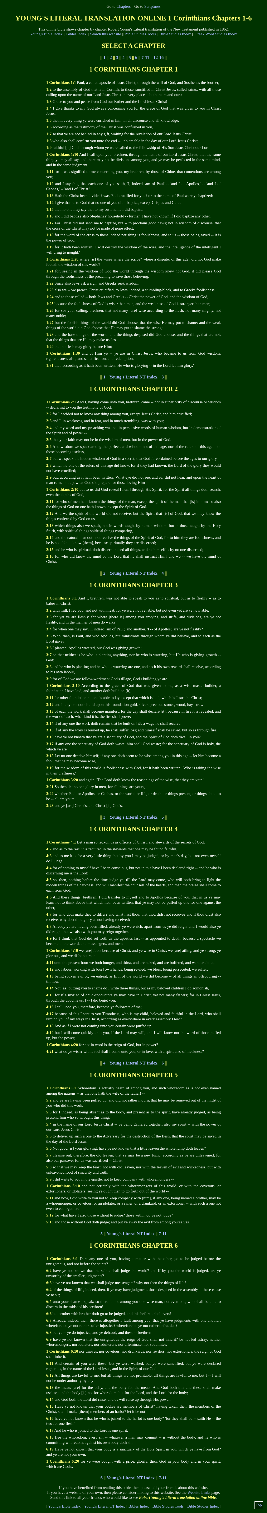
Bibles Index (76, 34)
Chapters (123, 6)
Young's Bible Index (46, 34)
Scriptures (152, 6)
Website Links (198, 1492)
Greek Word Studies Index (216, 34)
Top (259, 1505)
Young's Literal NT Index (133, 377)
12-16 (158, 57)
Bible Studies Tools (140, 34)
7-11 (145, 57)
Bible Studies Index (175, 34)
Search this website (105, 34)
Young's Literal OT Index (104, 1506)
